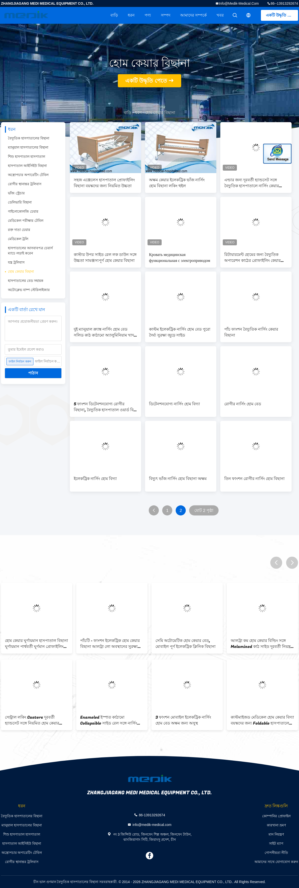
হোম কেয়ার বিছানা (21, 271)
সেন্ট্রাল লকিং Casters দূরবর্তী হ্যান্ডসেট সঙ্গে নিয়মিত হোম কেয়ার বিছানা (32, 720)
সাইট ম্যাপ (276, 843)
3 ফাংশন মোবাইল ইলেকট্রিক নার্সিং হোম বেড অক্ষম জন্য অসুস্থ (183, 720)
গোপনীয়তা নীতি (276, 853)
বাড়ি (114, 15)
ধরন (131, 15)
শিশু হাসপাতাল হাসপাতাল (26, 157)
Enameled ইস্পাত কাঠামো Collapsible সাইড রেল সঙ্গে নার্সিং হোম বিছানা (108, 720)
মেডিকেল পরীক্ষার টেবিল (25, 221)
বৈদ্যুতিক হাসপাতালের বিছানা (28, 138)
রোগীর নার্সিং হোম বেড (242, 404)
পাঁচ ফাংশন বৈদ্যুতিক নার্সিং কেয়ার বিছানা (251, 332)
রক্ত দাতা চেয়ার (19, 230)
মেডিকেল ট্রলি (18, 239)
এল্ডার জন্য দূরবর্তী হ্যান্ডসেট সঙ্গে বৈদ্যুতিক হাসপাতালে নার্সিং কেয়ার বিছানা (251, 183)
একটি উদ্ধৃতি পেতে (281, 15)
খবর (220, 15)
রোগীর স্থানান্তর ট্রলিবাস (24, 184)
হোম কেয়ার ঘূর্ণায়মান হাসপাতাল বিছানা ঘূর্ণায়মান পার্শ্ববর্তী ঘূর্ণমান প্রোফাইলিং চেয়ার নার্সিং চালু (36, 644)
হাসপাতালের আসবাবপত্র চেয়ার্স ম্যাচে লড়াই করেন (30, 250)
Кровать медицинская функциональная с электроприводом (179, 258)
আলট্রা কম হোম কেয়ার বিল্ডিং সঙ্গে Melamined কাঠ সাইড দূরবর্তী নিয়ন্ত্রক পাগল (262, 644)
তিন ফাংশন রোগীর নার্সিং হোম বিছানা (254, 479)
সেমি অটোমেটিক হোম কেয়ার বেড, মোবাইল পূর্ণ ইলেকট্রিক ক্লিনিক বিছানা (185, 644)
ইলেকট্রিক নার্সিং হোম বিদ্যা (95, 479)
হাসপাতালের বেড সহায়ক (25, 281)
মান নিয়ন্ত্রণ (276, 834)
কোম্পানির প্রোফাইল (276, 816)
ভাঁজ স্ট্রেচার (16, 193)
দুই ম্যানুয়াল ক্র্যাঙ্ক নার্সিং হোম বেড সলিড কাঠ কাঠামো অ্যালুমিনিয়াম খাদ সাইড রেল (104, 332)
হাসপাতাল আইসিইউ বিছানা (27, 166)
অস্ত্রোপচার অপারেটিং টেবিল (28, 175)
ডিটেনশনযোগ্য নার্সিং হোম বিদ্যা (174, 404)
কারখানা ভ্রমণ (276, 825)
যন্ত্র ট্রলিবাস (16, 262)
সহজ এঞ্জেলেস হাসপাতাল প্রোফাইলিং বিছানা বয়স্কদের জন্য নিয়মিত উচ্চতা (104, 183)
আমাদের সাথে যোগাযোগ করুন (276, 862)
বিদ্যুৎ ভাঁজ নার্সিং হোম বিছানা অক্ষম (178, 479)
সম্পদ (165, 15)
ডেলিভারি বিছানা (20, 202)
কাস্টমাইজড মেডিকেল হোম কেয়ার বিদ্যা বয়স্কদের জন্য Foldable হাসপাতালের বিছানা (262, 720)
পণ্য (148, 15)
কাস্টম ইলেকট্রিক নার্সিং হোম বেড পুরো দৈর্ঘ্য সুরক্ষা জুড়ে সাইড (179, 332)
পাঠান (33, 373)
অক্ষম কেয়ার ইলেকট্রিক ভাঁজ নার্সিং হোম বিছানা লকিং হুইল (177, 183)
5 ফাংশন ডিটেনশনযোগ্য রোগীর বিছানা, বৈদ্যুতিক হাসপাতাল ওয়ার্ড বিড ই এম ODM (105, 407)
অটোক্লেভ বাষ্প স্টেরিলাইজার (29, 290)
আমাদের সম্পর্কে (193, 15)
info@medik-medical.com (239, 3)
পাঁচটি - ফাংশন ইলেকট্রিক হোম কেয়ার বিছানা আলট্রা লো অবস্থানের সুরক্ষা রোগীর (110, 644)
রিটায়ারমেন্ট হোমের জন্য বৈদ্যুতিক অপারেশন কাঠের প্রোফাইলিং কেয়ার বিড (252, 258)
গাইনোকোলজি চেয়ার (23, 211)
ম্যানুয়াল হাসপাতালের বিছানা (28, 147)
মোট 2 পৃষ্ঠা (204, 510)
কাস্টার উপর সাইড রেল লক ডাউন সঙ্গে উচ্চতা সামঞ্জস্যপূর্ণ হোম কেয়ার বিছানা (105, 258)
